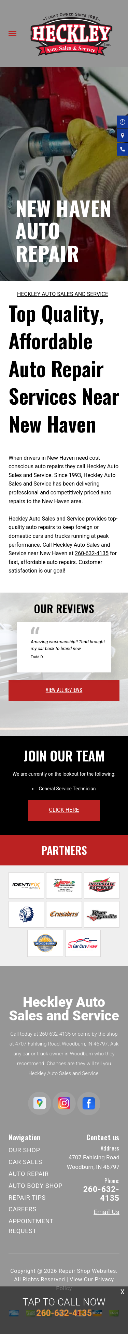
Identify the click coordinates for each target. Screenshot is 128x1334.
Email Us (106, 1212)
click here (64, 810)
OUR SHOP (24, 1150)
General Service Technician (67, 788)
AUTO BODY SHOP (35, 1185)
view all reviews (64, 689)
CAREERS (23, 1209)
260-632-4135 (92, 553)
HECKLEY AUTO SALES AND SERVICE (62, 294)
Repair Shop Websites (87, 1271)
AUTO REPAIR (29, 1173)
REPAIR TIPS (27, 1197)
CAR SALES (25, 1161)
